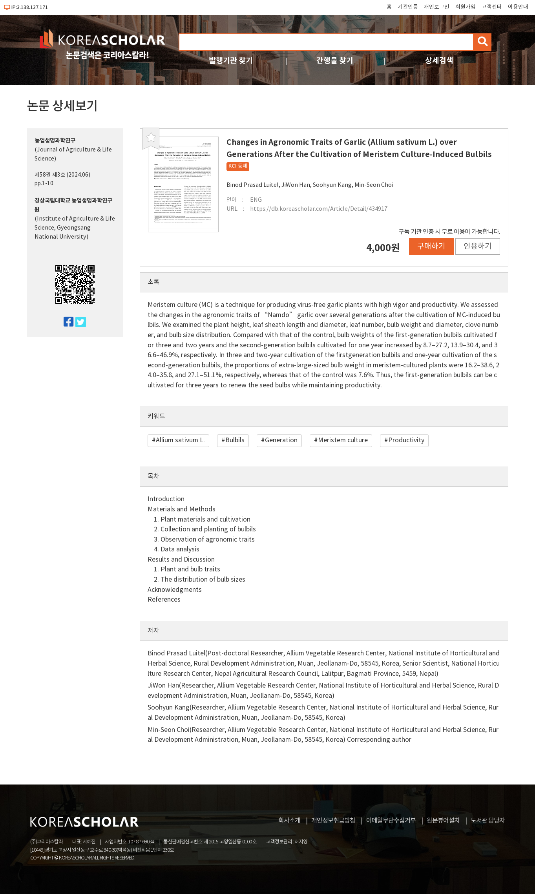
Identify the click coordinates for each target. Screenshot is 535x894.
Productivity (406, 440)
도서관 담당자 (488, 820)
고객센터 (492, 7)
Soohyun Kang (332, 185)
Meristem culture (343, 440)
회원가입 (465, 7)
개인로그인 (436, 7)
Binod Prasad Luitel (252, 185)
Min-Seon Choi (373, 185)
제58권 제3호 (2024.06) (62, 175)
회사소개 (289, 820)
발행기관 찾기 (231, 60)
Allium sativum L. (180, 440)
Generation (281, 440)
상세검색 (439, 60)
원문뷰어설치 (443, 820)
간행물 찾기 (334, 60)
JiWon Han (295, 185)
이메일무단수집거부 (391, 820)
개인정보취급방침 (333, 820)
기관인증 (408, 7)
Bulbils (235, 440)
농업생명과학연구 (55, 140)
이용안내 (518, 7)
